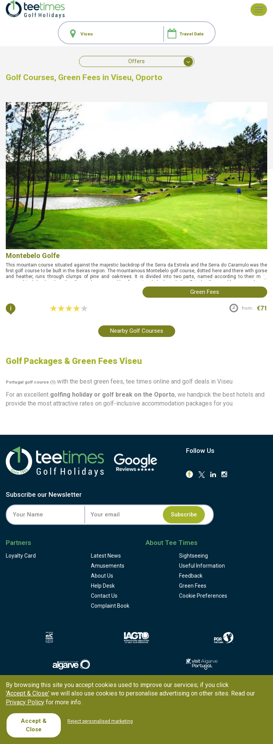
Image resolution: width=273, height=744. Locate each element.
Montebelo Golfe (33, 255)
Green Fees (192, 586)
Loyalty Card (21, 556)
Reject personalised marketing (100, 721)
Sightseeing (193, 556)
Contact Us (104, 596)
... (265, 277)
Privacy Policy (25, 702)
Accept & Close (34, 724)
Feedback (191, 576)
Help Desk (103, 586)
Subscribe (184, 514)
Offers (160, 61)
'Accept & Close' (27, 693)
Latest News (106, 556)
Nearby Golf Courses (136, 330)
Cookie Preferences (203, 596)
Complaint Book (110, 606)
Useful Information (202, 566)
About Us (102, 576)
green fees (204, 291)
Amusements (107, 566)
